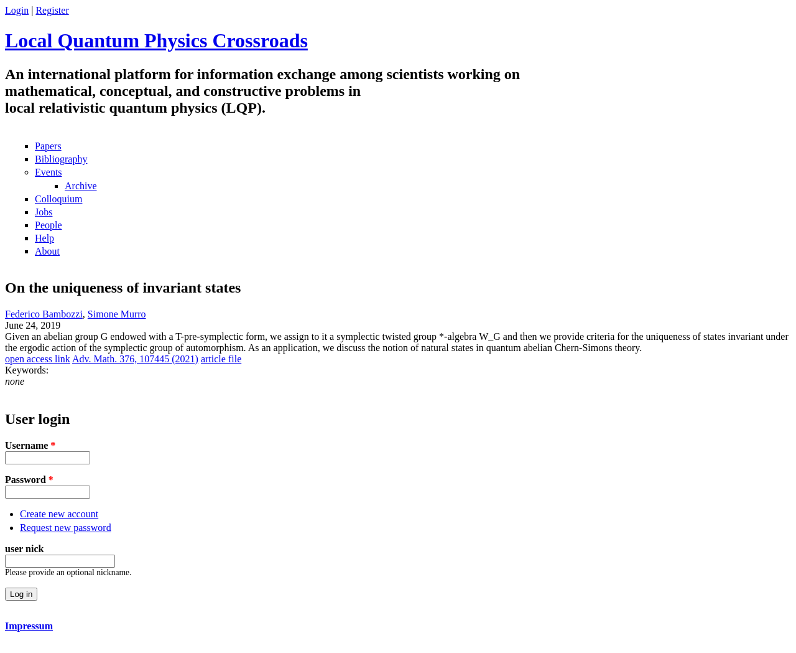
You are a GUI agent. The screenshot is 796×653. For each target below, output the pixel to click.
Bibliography (61, 159)
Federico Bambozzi (44, 314)
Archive (81, 186)
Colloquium (58, 199)
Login (17, 10)
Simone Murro (117, 314)
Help (44, 238)
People (48, 225)
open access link (37, 359)
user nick (24, 548)
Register (51, 10)
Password (29, 479)
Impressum (29, 626)
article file (221, 359)
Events (48, 172)
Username (30, 445)
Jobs (43, 212)
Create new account (59, 514)
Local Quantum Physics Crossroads (156, 40)
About (47, 251)
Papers (48, 146)
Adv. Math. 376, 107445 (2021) (135, 359)
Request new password (65, 527)
